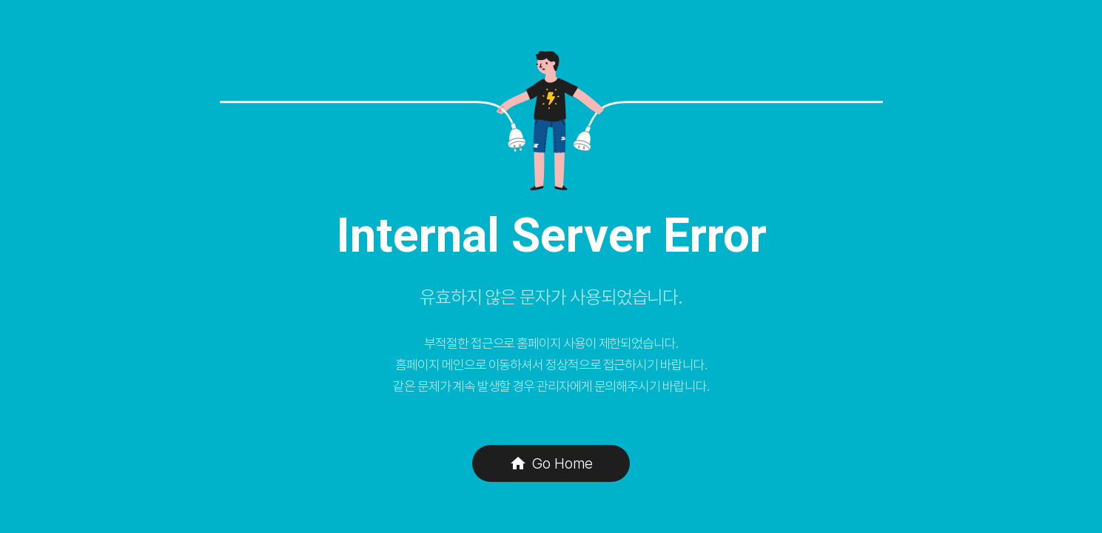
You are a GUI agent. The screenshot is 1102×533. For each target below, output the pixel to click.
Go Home (551, 463)
